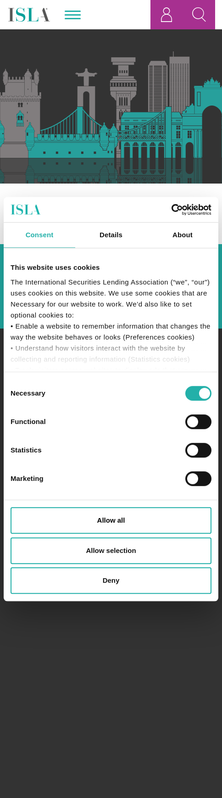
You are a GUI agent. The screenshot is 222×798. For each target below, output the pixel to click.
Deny (111, 580)
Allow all (111, 520)
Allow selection (111, 550)
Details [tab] (111, 235)
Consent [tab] (40, 235)
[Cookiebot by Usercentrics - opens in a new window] (171, 210)
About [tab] (182, 235)
